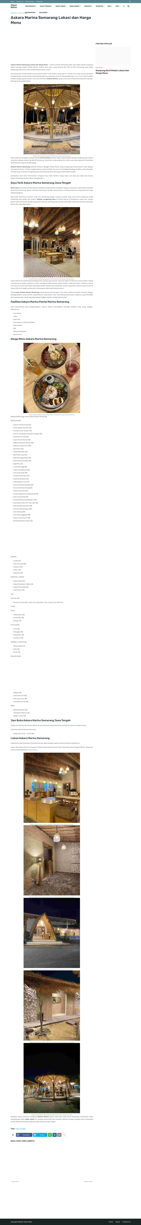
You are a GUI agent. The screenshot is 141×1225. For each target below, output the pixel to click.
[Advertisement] (52, 45)
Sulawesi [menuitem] (43, 12)
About (12, 1)
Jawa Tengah (23, 13)
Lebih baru (15, 1181)
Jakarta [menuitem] (87, 6)
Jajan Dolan (14, 6)
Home (111, 1222)
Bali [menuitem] (109, 6)
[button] (124, 6)
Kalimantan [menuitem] (30, 12)
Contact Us (19, 1)
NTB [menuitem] (117, 6)
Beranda (14, 13)
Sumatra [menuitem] (99, 6)
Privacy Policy (29, 1)
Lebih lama (88, 1181)
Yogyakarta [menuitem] (30, 6)
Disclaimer (39, 1)
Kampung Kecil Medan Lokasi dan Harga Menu (112, 71)
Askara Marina (32, 750)
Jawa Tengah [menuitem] (45, 6)
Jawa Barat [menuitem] (75, 6)
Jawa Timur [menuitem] (60, 6)
